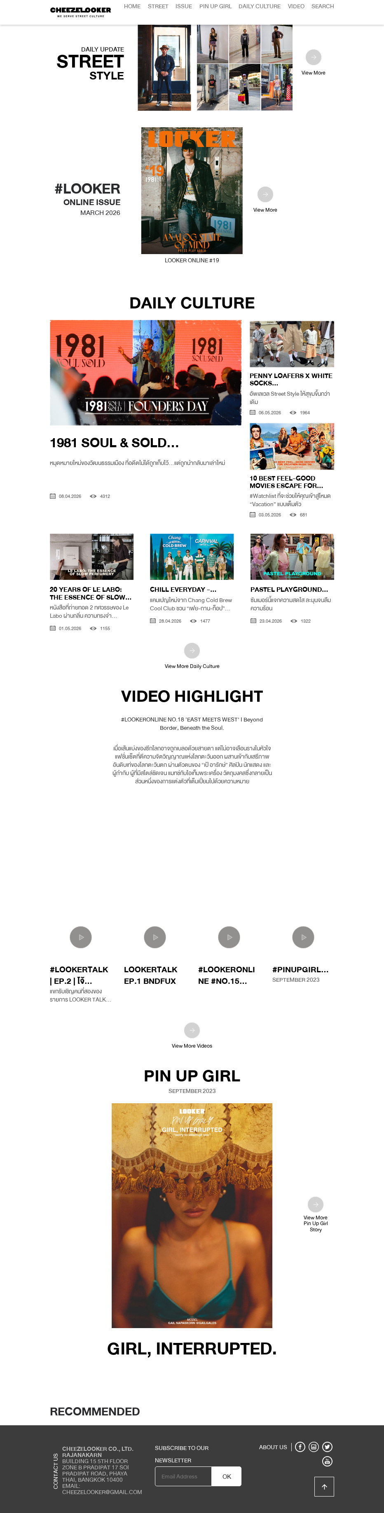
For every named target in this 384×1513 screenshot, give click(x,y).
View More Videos (192, 1036)
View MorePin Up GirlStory (316, 1214)
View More (313, 63)
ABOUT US (273, 1447)
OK (226, 1476)
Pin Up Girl (215, 6)
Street (158, 6)
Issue (184, 6)
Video (296, 6)
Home (132, 6)
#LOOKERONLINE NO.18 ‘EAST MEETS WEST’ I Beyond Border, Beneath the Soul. (192, 723)
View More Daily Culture (192, 656)
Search (322, 6)
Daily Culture (260, 6)
